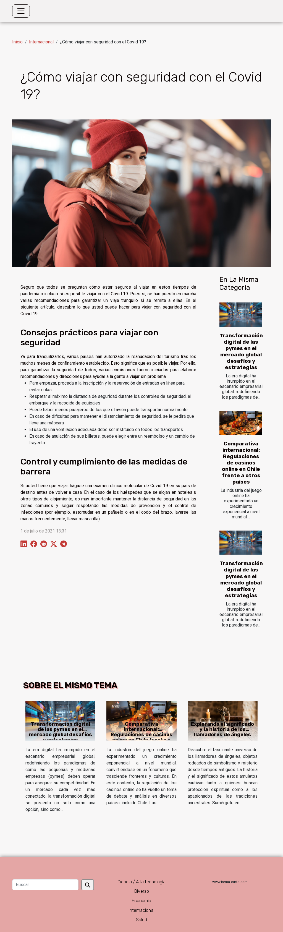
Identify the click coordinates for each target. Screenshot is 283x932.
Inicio (17, 42)
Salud (141, 919)
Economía (141, 900)
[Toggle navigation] (21, 11)
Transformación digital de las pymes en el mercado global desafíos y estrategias (241, 351)
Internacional (41, 42)
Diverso (141, 891)
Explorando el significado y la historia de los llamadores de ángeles (222, 729)
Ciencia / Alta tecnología (141, 881)
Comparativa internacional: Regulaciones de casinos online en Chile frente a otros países (241, 462)
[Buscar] (45, 884)
